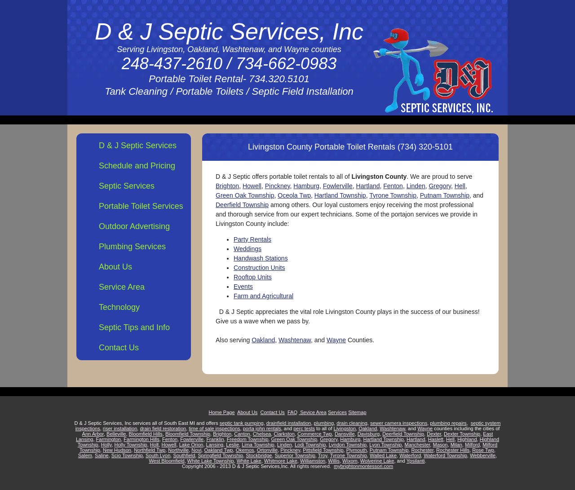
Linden (416, 186)
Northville (178, 450)
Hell (460, 186)
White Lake (249, 461)
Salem (85, 455)
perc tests (304, 428)
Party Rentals (252, 239)
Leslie (232, 444)
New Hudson (117, 450)
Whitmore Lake (280, 461)
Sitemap (357, 412)
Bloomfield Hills (146, 434)
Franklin (215, 439)
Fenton (393, 186)
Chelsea (262, 434)
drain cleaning (351, 423)
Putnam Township (444, 195)
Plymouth (356, 450)
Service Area (122, 287)
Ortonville (267, 450)
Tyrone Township (392, 195)
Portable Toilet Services (141, 206)
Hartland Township (340, 195)
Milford (472, 444)
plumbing (324, 423)
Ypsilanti (416, 461)
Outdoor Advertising (134, 226)
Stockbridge (259, 455)
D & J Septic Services (138, 145)
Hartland (368, 186)
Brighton (227, 186)
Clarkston (284, 434)
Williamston (312, 461)
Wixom (350, 461)
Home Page (221, 412)
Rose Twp (483, 450)
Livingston (345, 428)
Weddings (247, 248)
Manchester (417, 444)
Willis (334, 461)
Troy (322, 455)
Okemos (245, 450)
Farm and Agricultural (263, 296)
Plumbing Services (132, 246)
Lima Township (258, 444)
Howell (252, 186)
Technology (119, 307)
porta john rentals (262, 428)
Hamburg (306, 186)
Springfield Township (220, 455)
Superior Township (295, 455)
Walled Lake (383, 455)
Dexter (434, 434)
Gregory (440, 186)
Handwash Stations (261, 258)
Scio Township (127, 455)
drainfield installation (288, 423)
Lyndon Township (348, 444)
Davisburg (369, 434)
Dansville (345, 434)
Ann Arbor (93, 434)
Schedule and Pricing (137, 165)
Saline (102, 455)
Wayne (336, 340)
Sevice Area (313, 412)
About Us (115, 266)
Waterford (410, 455)
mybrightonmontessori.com (363, 466)
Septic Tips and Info (134, 327)
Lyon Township (385, 444)
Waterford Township (445, 455)
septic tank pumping (242, 423)
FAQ (292, 412)
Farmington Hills (141, 439)
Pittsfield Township (323, 450)
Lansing (215, 444)
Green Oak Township (245, 195)
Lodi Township (310, 444)
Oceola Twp (294, 195)
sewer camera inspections (398, 423)
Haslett (435, 439)
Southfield (184, 455)
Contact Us (119, 347)
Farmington (108, 439)
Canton (242, 434)
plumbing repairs (448, 423)
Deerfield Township (242, 204)
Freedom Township (248, 439)
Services (337, 412)
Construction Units (259, 267)
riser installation (120, 428)
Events (243, 286)
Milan (456, 444)
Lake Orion (191, 444)
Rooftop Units (253, 277)
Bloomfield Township (187, 434)
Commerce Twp (314, 434)
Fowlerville (338, 186)
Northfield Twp (149, 450)
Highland (467, 439)
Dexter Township (462, 434)
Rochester (422, 450)
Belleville (116, 434)
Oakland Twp (218, 450)
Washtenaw (295, 340)
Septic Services (127, 185)
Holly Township (131, 444)
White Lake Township (210, 461)
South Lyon (158, 455)
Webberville (482, 455)
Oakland (263, 340)
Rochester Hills (452, 450)
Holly (106, 444)
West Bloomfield (166, 461)
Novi (196, 450)
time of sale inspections (214, 428)
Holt (154, 444)
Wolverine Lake (377, 461)
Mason (440, 444)
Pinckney (277, 186)
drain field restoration (163, 428)
